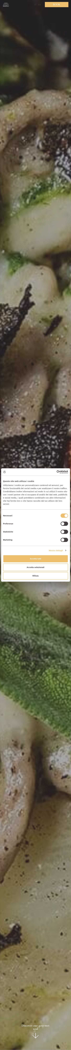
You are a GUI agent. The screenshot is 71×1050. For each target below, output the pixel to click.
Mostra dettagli (56, 550)
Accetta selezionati (35, 567)
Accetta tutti (35, 559)
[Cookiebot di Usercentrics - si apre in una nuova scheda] (56, 472)
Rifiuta (35, 576)
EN (39, 4)
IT (35, 4)
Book (56, 4)
